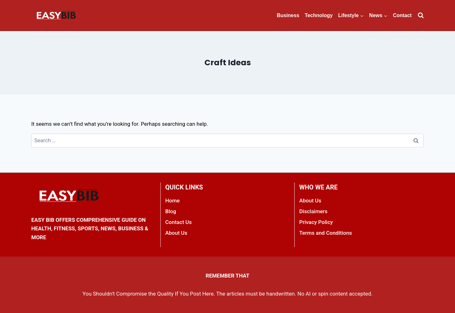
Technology (319, 15)
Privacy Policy (316, 222)
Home (172, 200)
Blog (170, 211)
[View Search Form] (421, 15)
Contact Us (178, 222)
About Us (176, 233)
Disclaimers (313, 211)
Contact (402, 15)
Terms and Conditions (325, 233)
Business (288, 15)
